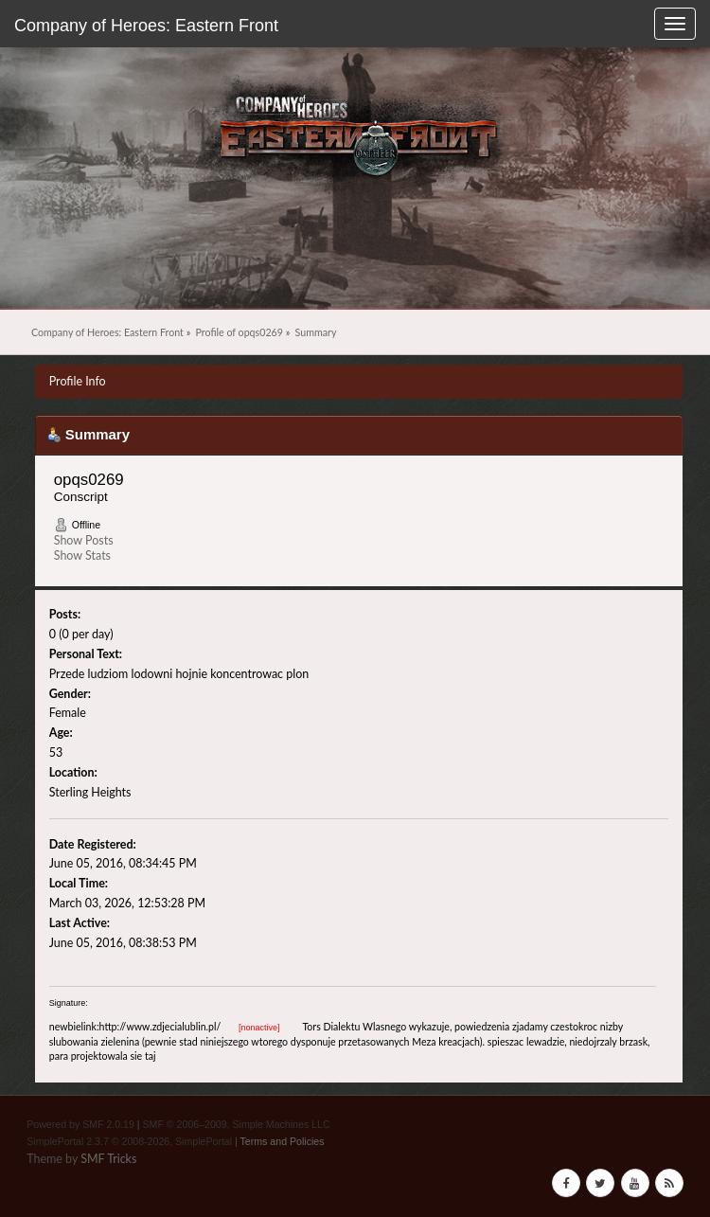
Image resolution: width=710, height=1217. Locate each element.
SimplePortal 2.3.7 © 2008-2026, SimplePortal (129, 1141)
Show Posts (84, 540)
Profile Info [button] (77, 381)
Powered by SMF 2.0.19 (80, 1124)
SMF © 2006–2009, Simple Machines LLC (236, 1124)
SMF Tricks (108, 1159)
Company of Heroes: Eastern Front (146, 25)
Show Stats (82, 555)
